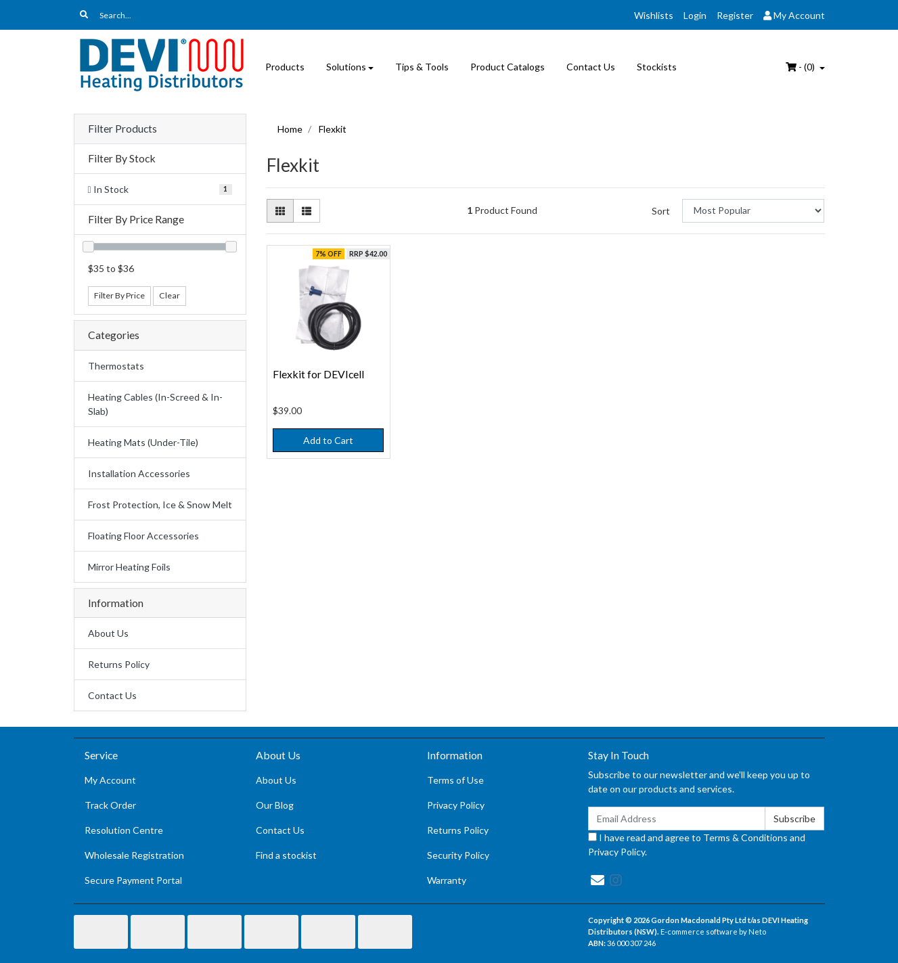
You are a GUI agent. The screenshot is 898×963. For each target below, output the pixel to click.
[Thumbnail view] (280, 211)
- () (801, 66)
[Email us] (597, 880)
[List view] (306, 211)
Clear (169, 295)
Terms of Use (455, 780)
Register (735, 15)
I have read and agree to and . (696, 844)
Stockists (657, 66)
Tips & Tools (422, 66)
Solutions (346, 66)
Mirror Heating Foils (129, 567)
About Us (108, 633)
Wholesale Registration (134, 855)
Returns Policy (119, 664)
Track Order (110, 805)
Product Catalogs (507, 66)
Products (285, 66)
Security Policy (458, 855)
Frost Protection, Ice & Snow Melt (160, 504)
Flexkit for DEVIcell (318, 373)
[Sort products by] (753, 211)
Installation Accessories (139, 473)
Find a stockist (286, 855)
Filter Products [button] (122, 128)
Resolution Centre (124, 830)
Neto (757, 931)
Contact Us (590, 66)
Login (694, 15)
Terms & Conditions (745, 837)
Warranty (446, 880)
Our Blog (275, 805)
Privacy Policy (456, 805)
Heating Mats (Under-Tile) (143, 442)
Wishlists (653, 15)
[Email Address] (677, 818)
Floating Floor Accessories (143, 535)
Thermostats (116, 366)
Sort (661, 211)
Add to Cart (328, 440)
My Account (110, 780)
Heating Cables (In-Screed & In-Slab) (155, 404)
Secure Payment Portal (133, 880)
